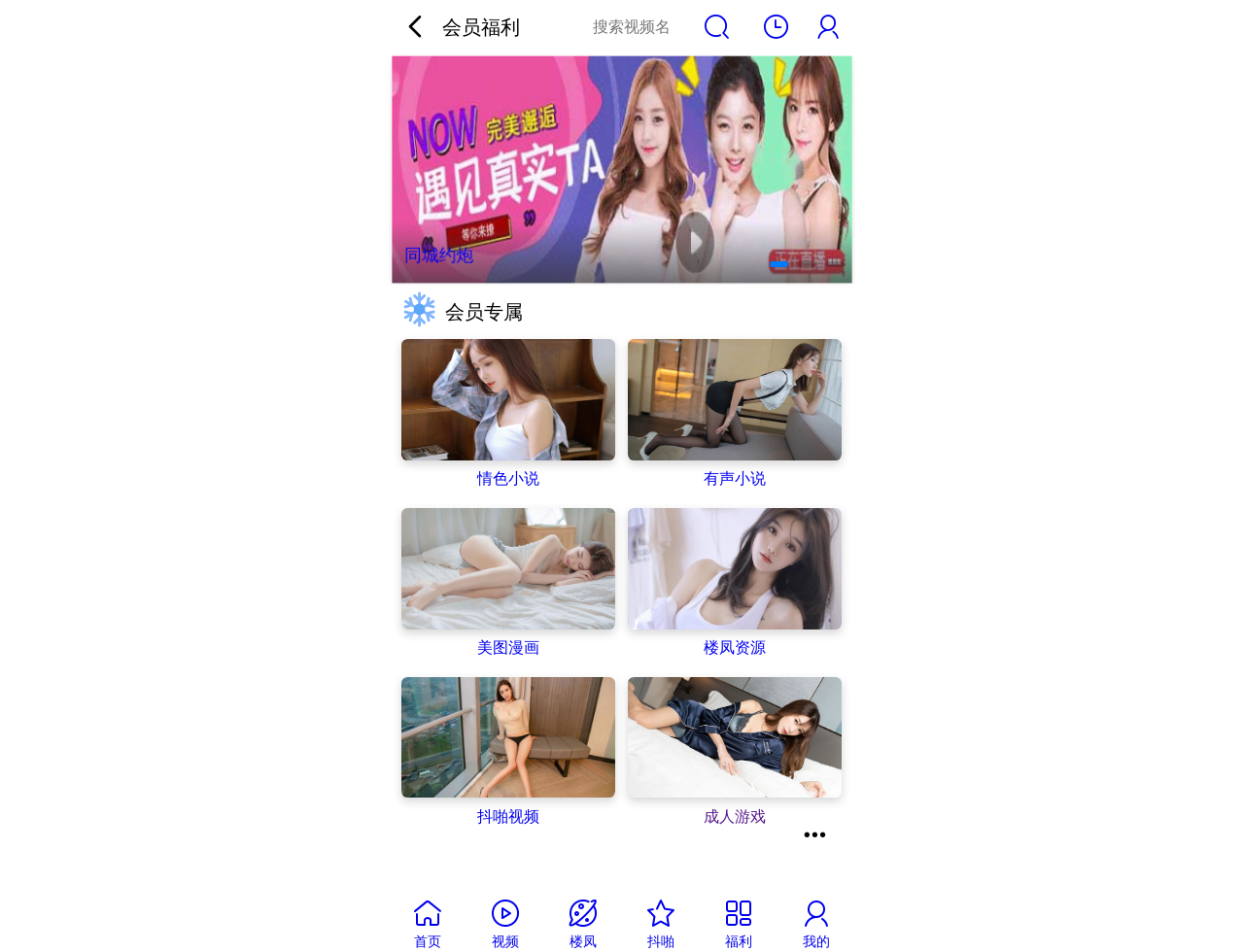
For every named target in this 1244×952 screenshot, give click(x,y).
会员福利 (481, 27)
